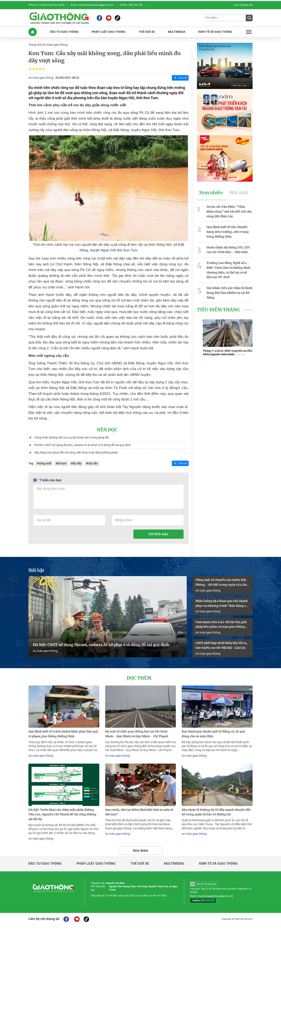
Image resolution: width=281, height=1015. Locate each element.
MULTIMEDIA (176, 31)
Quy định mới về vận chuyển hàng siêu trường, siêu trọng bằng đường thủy (228, 231)
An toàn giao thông (55, 44)
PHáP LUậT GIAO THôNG (108, 31)
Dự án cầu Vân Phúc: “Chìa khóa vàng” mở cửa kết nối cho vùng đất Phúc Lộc (229, 211)
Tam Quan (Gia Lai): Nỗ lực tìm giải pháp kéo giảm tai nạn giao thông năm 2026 (221, 624)
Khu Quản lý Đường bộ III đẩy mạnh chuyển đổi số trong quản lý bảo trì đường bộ (216, 812)
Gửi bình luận (158, 534)
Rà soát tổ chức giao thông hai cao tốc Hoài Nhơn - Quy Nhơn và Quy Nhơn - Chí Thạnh (136, 734)
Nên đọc (107, 430)
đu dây (77, 463)
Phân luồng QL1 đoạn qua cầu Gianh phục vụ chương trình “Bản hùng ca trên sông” (221, 603)
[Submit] (249, 18)
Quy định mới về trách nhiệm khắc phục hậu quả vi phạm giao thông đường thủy (63, 734)
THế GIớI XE (147, 31)
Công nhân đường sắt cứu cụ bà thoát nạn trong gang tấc (71, 437)
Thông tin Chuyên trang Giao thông (46, 5)
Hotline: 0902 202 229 (131, 5)
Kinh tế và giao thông (218, 863)
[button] (206, 354)
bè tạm (61, 463)
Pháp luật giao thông (96, 863)
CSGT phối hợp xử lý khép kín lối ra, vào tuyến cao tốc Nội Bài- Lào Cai (221, 645)
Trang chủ (34, 44)
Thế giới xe (139, 863)
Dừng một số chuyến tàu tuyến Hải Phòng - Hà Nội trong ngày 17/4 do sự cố (221, 582)
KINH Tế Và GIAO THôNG (215, 31)
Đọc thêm (139, 678)
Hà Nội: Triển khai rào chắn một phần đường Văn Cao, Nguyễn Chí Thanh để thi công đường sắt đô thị (62, 814)
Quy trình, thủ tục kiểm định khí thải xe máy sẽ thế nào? (139, 812)
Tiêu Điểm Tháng (218, 310)
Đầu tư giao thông (44, 863)
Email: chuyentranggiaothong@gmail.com (92, 5)
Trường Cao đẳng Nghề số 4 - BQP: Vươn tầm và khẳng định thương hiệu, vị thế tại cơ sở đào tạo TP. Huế (228, 270)
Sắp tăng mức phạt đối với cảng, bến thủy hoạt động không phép (76, 452)
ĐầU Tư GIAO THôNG (64, 31)
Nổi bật (36, 570)
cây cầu (93, 463)
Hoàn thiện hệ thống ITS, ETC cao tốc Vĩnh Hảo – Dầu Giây (228, 250)
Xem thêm (140, 851)
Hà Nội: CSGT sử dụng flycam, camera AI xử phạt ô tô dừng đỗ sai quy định (82, 445)
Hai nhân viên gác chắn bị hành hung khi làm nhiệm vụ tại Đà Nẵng (229, 292)
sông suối (45, 463)
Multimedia (174, 863)
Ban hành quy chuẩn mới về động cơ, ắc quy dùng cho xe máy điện (213, 734)
